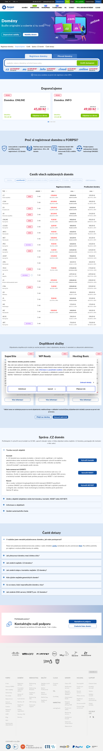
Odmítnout (22, 389)
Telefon (91, 694)
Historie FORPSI (10, 690)
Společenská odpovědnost (9, 719)
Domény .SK (21, 703)
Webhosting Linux (32, 688)
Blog (7, 714)
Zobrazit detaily (85, 382)
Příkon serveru (81, 697)
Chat (72, 1)
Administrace (60, 1)
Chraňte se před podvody (92, 700)
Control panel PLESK (68, 700)
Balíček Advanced (43, 696)
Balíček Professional (44, 692)
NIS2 (7, 716)
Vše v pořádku (80, 1)
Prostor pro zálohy (68, 709)
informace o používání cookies (50, 370)
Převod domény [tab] (65, 56)
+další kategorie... (51, 185)
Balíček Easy (44, 699)
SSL (65, 7)
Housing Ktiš (80, 687)
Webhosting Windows (32, 692)
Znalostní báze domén (83, 631)
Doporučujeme (16, 46)
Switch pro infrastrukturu (69, 720)
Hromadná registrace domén (20, 693)
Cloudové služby (55, 688)
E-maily (71, 7)
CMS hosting (32, 703)
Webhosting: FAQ (32, 700)
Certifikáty (56, 700)
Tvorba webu (57, 7)
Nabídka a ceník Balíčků (45, 688)
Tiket (67, 1)
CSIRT (7, 711)
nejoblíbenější (20, 180)
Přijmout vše (80, 389)
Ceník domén (21, 701)
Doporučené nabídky (10, 35)
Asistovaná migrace (32, 706)
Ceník (22, 46)
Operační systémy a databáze (67, 695)
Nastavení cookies (8, 708)
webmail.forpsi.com (48, 1)
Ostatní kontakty (91, 704)
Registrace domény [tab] (38, 56)
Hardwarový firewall (68, 716)
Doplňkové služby (20, 706)
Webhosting (34, 7)
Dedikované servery (68, 690)
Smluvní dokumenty (9, 702)
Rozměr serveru (79, 694)
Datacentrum (9, 699)
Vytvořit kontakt (87, 465)
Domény (25, 7)
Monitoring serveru (68, 713)
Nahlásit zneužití (91, 696)
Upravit (51, 389)
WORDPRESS (46, 7)
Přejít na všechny (43, 422)
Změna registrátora (21, 710)
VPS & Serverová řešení (85, 7)
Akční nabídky (9, 692)
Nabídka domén (27, 35)
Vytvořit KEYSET (87, 490)
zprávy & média (93, 180)
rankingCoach (56, 711)
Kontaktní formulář (91, 690)
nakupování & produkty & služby (42, 180)
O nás (7, 687)
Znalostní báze (90, 1)
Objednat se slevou (41, 116)
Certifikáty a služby (13, 738)
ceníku (54, 550)
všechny (7, 180)
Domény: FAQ (21, 713)
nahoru (93, 676)
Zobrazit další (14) (59, 422)
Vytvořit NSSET (87, 477)
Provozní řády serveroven (80, 707)
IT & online (79, 180)
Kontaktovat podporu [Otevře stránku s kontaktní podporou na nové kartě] (83, 626)
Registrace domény (6, 46)
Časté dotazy (39, 46)
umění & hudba (64, 180)
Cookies (8, 705)
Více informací (17, 404)
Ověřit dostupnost (87, 63)
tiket (80, 550)
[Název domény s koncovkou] (37, 63)
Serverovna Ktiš (81, 704)
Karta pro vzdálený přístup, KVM (68, 704)
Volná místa (9, 694)
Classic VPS (68, 687)
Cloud (97, 7)
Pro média (8, 697)
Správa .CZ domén (30, 46)
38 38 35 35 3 (37, 1)
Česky (7, 1)
